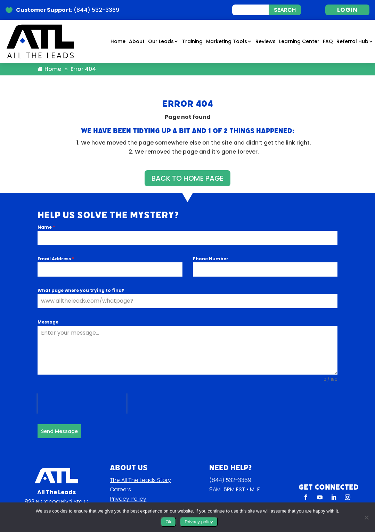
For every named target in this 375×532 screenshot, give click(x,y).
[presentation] (82, 396)
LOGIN (347, 10)
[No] (366, 517)
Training (192, 42)
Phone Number (210, 251)
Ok (168, 521)
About (137, 42)
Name (46, 220)
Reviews (265, 42)
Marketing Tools (226, 42)
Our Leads (161, 42)
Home (118, 42)
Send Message (59, 423)
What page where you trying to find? (81, 283)
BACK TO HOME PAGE (187, 170)
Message (48, 315)
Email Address (56, 251)
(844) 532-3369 (230, 471)
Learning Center (299, 42)
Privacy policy (199, 521)
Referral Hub (352, 42)
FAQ (328, 42)
